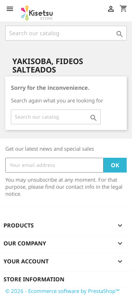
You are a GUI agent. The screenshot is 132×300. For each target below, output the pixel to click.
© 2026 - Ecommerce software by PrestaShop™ (62, 290)
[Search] (66, 33)
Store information (34, 279)
